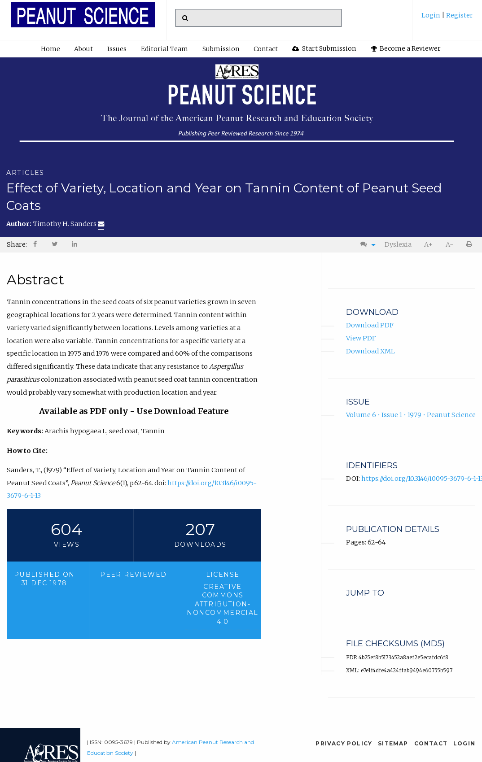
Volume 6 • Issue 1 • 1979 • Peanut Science (411, 415)
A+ (428, 244)
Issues (117, 49)
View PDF (361, 338)
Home (50, 49)
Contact (266, 49)
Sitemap (393, 743)
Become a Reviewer (406, 48)
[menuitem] (447, 18)
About (83, 49)
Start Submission (324, 48)
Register (459, 15)
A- (449, 244)
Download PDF (370, 325)
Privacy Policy (343, 743)
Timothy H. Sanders (68, 224)
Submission (220, 49)
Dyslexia (398, 244)
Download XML (370, 351)
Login (431, 15)
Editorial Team (164, 49)
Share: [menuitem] (17, 244)
